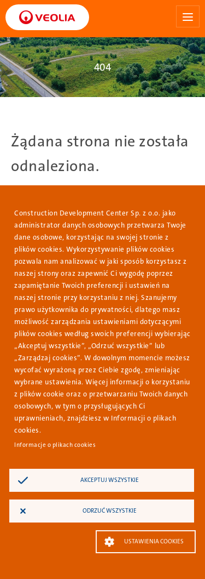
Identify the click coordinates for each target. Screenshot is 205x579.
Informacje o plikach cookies (55, 445)
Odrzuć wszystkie (110, 511)
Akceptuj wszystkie (109, 480)
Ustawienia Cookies (154, 541)
